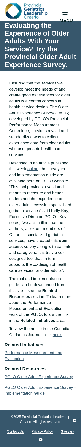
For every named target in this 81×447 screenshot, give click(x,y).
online (32, 169)
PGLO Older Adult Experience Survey (39, 376)
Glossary (67, 431)
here (57, 334)
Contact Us (15, 431)
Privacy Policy (42, 431)
